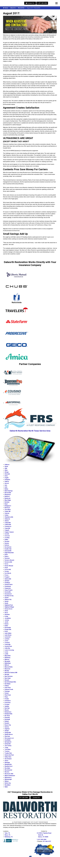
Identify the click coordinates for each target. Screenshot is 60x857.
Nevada (7, 674)
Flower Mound (9, 565)
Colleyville (8, 522)
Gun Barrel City (9, 595)
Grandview (8, 586)
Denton (7, 543)
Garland (7, 580)
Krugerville (8, 629)
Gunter (7, 597)
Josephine (8, 618)
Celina (6, 515)
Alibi (6, 468)
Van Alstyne (8, 758)
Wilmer (7, 781)
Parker (7, 693)
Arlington (7, 479)
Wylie (6, 787)
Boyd (6, 504)
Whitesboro (8, 777)
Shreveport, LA (9, 738)
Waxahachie (8, 764)
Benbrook (7, 498)
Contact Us (30, 3)
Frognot (7, 577)
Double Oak (8, 549)
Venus (6, 760)
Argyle (7, 477)
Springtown (8, 742)
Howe (6, 610)
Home (5, 8)
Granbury (7, 582)
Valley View (8, 757)
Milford (7, 665)
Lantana (7, 639)
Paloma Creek (9, 689)
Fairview (7, 558)
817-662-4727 (47, 841)
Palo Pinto (8, 687)
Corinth (7, 534)
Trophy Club (8, 753)
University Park (9, 755)
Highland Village (9, 607)
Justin (6, 622)
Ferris (6, 564)
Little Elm (7, 648)
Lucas (6, 652)
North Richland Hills (10, 682)
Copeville (7, 528)
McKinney (7, 657)
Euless (7, 556)
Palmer (7, 685)
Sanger (7, 730)
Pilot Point (8, 695)
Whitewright (8, 779)
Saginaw (7, 729)
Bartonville (8, 492)
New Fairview (8, 676)
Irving (6, 616)
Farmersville (8, 562)
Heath (6, 603)
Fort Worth (8, 573)
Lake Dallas (8, 633)
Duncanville (8, 551)
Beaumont (8, 494)
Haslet (6, 601)
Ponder (7, 699)
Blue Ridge (8, 500)
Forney (7, 571)
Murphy (7, 670)
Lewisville (7, 644)
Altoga (7, 472)
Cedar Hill (7, 511)
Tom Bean (8, 749)
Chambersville (9, 517)
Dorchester (8, 547)
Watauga (7, 762)
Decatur (7, 541)
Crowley (7, 537)
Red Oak (7, 708)
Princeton (7, 702)
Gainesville (8, 579)
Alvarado (7, 474)
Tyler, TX (7, 833)
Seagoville (8, 732)
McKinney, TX (8, 837)
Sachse (7, 727)
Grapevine (8, 588)
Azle (6, 487)
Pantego (7, 691)
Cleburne (7, 519)
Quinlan (7, 706)
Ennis (6, 554)
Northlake (7, 684)
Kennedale (8, 627)
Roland (7, 721)
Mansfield (7, 655)
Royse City (8, 725)
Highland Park (9, 605)
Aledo (6, 466)
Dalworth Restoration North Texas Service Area (30, 431)
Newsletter (21, 8)
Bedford (7, 496)
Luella (6, 654)
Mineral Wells (9, 667)
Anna (6, 476)
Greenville (8, 592)
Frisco (6, 575)
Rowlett (7, 723)
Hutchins (7, 614)
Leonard (7, 642)
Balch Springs (9, 491)
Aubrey (7, 481)
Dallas (6, 539)
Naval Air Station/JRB (11, 672)
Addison (7, 464)
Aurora (7, 483)
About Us (13, 8)
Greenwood (8, 594)
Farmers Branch (9, 560)
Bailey (6, 489)
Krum (6, 631)
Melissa (7, 659)
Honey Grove (8, 609)
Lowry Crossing (9, 650)
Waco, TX (7, 835)
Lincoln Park (8, 646)
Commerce (8, 526)
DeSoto (7, 545)
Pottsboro (8, 700)
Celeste (7, 513)
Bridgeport (8, 506)
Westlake (7, 768)
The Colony (8, 745)
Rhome (7, 710)
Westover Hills (9, 773)
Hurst (6, 612)
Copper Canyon (9, 532)
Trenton (7, 751)
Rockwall (7, 719)
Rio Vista (7, 715)
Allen (6, 470)
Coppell (7, 530)
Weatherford (8, 766)
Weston (7, 772)
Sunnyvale (8, 743)
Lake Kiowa (8, 635)
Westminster (8, 770)
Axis (6, 485)
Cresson (7, 536)
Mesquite (7, 661)
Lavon (6, 640)
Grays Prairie (8, 590)
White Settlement (10, 775)
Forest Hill (8, 569)
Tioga (6, 747)
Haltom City (8, 599)
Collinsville (8, 524)
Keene (6, 624)
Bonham (7, 502)
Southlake (8, 740)
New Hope (8, 678)
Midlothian (8, 663)
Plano (6, 697)
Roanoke (7, 717)
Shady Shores (9, 734)
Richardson (8, 712)
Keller (6, 625)
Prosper (7, 704)
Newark (7, 680)
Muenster (7, 669)
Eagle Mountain (9, 552)
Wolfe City (8, 783)
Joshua (7, 620)
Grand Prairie (8, 584)
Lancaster (8, 637)
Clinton (7, 521)
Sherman (7, 736)
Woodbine (7, 785)
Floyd (6, 567)
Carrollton (8, 509)
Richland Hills (8, 714)
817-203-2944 (42, 3)
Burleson (7, 507)
